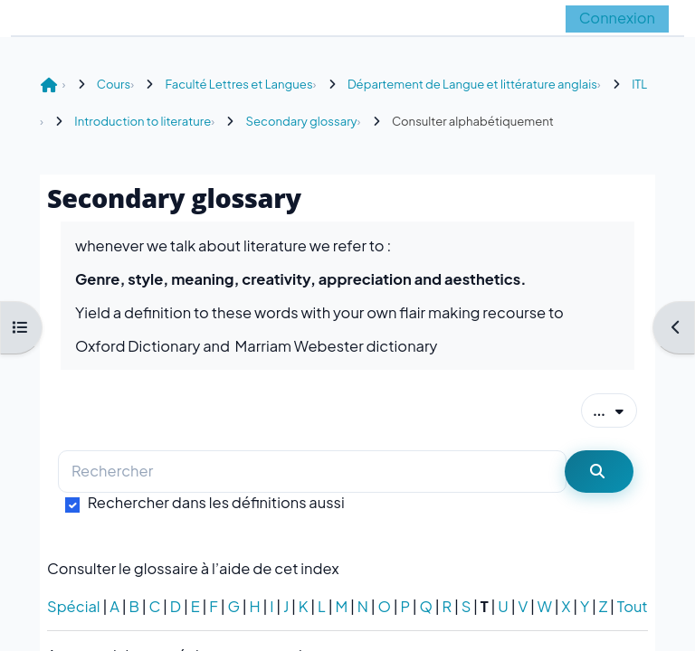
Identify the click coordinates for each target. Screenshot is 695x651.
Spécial (73, 606)
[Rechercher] (312, 471)
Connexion (617, 17)
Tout (632, 606)
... (615, 409)
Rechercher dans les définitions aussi (216, 502)
